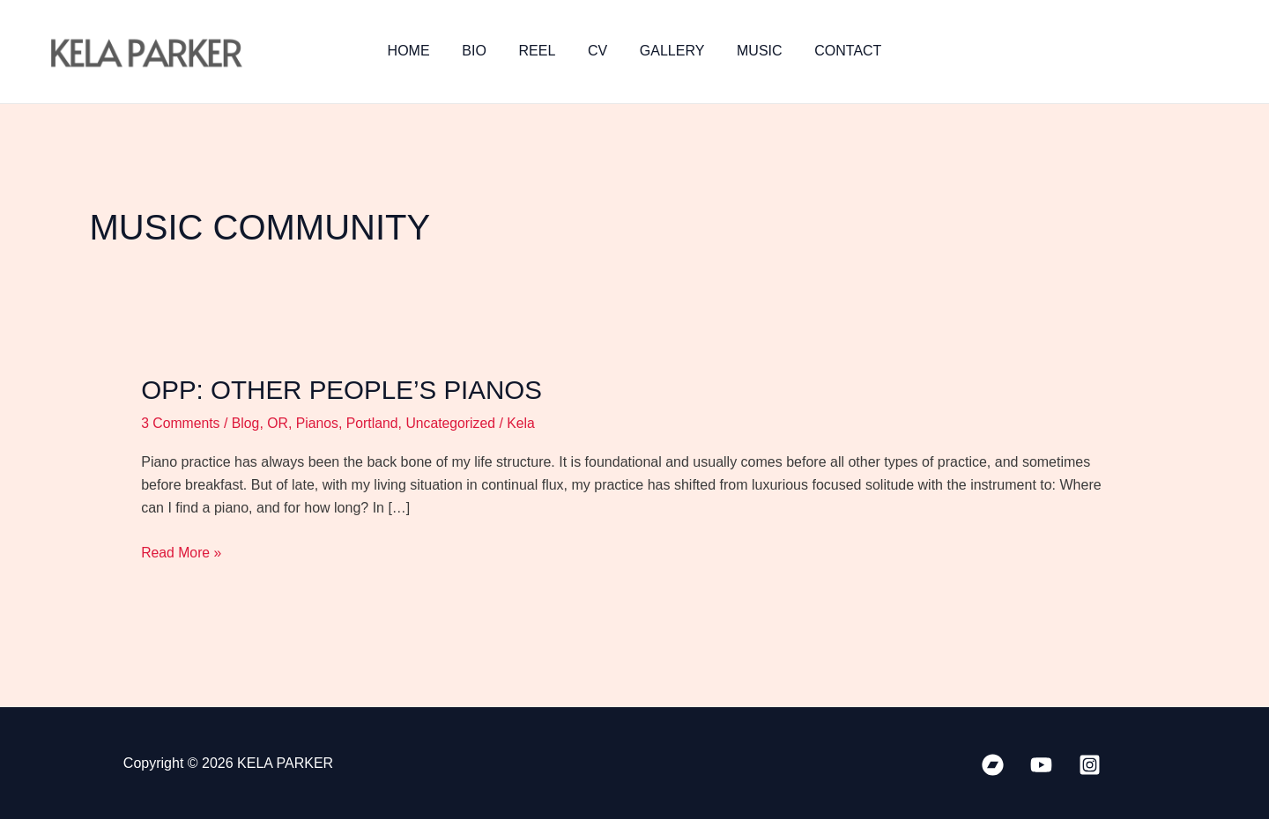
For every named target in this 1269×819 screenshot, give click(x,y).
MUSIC (752, 50)
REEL (541, 50)
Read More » (182, 550)
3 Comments (181, 422)
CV (597, 50)
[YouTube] (1041, 764)
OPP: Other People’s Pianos (344, 389)
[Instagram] (1090, 764)
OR (279, 422)
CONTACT (835, 50)
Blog (247, 422)
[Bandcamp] (993, 764)
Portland (375, 422)
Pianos (319, 422)
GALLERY (668, 50)
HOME (421, 50)
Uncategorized (454, 422)
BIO (483, 50)
